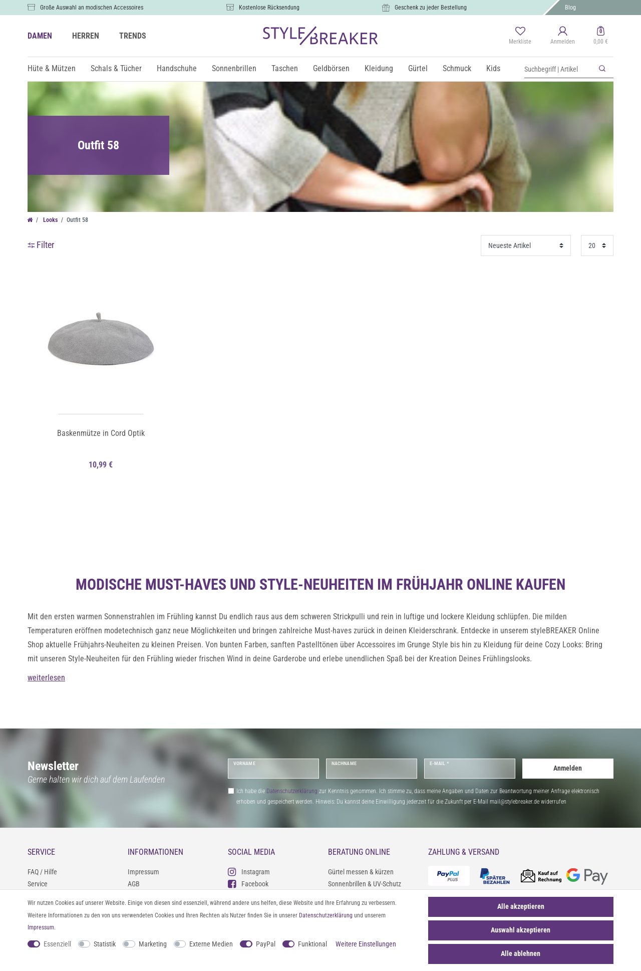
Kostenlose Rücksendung (269, 7)
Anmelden (567, 768)
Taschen (284, 68)
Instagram (249, 871)
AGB (134, 884)
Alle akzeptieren (520, 906)
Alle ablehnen (520, 953)
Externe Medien (211, 944)
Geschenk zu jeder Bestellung (431, 7)
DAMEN (40, 36)
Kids (493, 68)
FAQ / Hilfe (42, 872)
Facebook (248, 883)
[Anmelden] (562, 36)
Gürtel (418, 68)
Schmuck (457, 68)
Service (38, 884)
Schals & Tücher (116, 68)
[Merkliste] (520, 36)
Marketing (153, 944)
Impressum (143, 872)
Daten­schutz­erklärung (326, 915)
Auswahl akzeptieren (520, 930)
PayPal (265, 944)
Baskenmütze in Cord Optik (101, 433)
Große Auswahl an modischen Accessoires (91, 7)
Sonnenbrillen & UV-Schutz (364, 884)
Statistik (105, 944)
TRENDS (132, 36)
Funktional (312, 944)
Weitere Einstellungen (366, 944)
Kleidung (379, 68)
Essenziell (57, 944)
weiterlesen (46, 677)
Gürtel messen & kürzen (361, 872)
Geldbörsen (331, 68)
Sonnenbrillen (234, 68)
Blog (570, 7)
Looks (50, 219)
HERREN (85, 36)
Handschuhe (177, 68)
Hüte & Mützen (52, 68)
